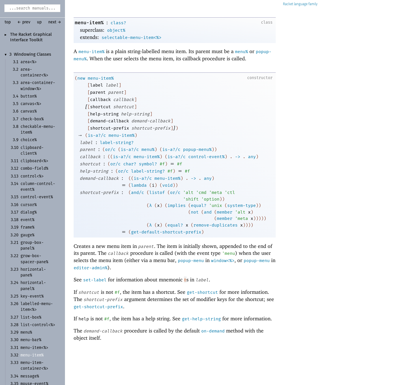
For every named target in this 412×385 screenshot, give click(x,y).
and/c (137, 192)
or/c (110, 149)
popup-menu (191, 260)
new (81, 78)
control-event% (206, 156)
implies (176, 205)
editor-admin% (90, 267)
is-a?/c (97, 135)
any (252, 156)
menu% (241, 51)
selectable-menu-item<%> (131, 37)
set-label (95, 280)
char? (129, 164)
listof (157, 192)
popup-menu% (197, 149)
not (195, 212)
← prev (23, 22)
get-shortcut (202, 292)
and (208, 212)
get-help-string (201, 319)
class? (118, 22)
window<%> (222, 260)
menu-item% (89, 22)
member (224, 212)
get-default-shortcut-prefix (166, 232)
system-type (241, 205)
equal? (198, 205)
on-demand (213, 331)
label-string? (117, 142)
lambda (139, 185)
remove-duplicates (215, 225)
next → (54, 22)
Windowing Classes (32, 55)
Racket (300, 4)
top (8, 22)
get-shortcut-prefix (98, 306)
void (167, 185)
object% (116, 30)
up (39, 22)
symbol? (148, 164)
